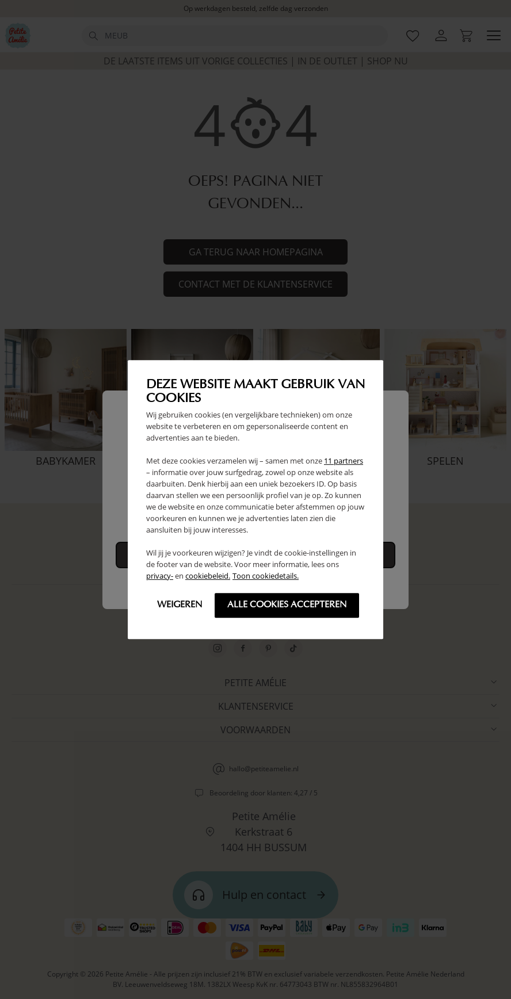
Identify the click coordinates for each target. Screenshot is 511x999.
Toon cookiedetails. (265, 576)
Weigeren (179, 605)
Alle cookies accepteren (286, 605)
